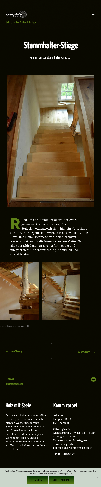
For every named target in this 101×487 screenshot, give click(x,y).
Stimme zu (37, 480)
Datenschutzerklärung (16, 388)
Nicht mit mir (61, 480)
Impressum (11, 382)
